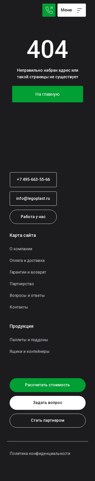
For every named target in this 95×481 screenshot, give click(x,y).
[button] (48, 403)
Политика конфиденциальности (40, 453)
